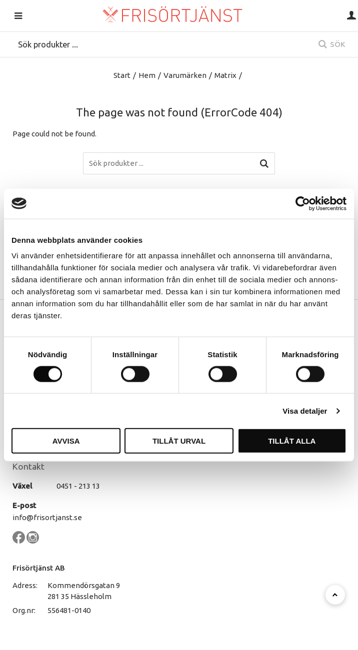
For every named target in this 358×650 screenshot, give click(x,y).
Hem (147, 75)
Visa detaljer (304, 410)
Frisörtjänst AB (38, 568)
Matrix (225, 75)
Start (122, 75)
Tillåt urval (179, 441)
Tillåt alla (292, 441)
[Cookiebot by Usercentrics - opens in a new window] (302, 203)
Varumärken (185, 75)
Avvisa (66, 441)
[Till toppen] (335, 595)
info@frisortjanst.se (47, 517)
